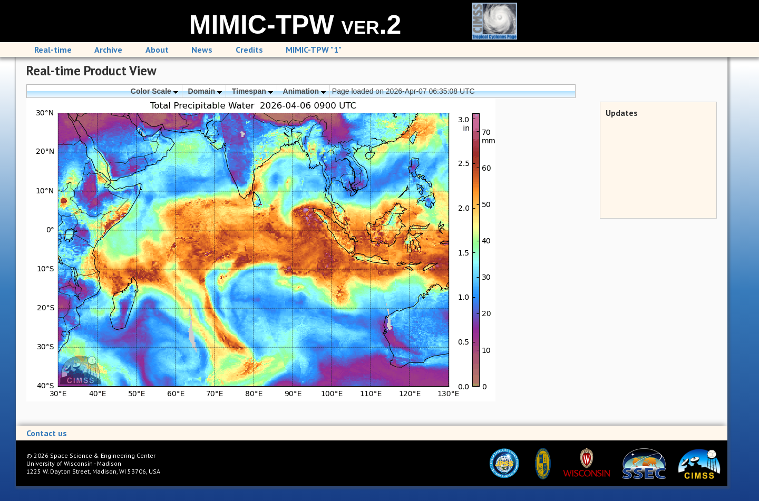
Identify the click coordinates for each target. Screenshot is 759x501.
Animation (304, 91)
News (201, 49)
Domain (205, 91)
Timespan (252, 91)
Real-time (53, 49)
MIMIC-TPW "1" (314, 49)
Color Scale (154, 91)
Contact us (46, 433)
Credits (249, 49)
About (157, 49)
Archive (108, 49)
